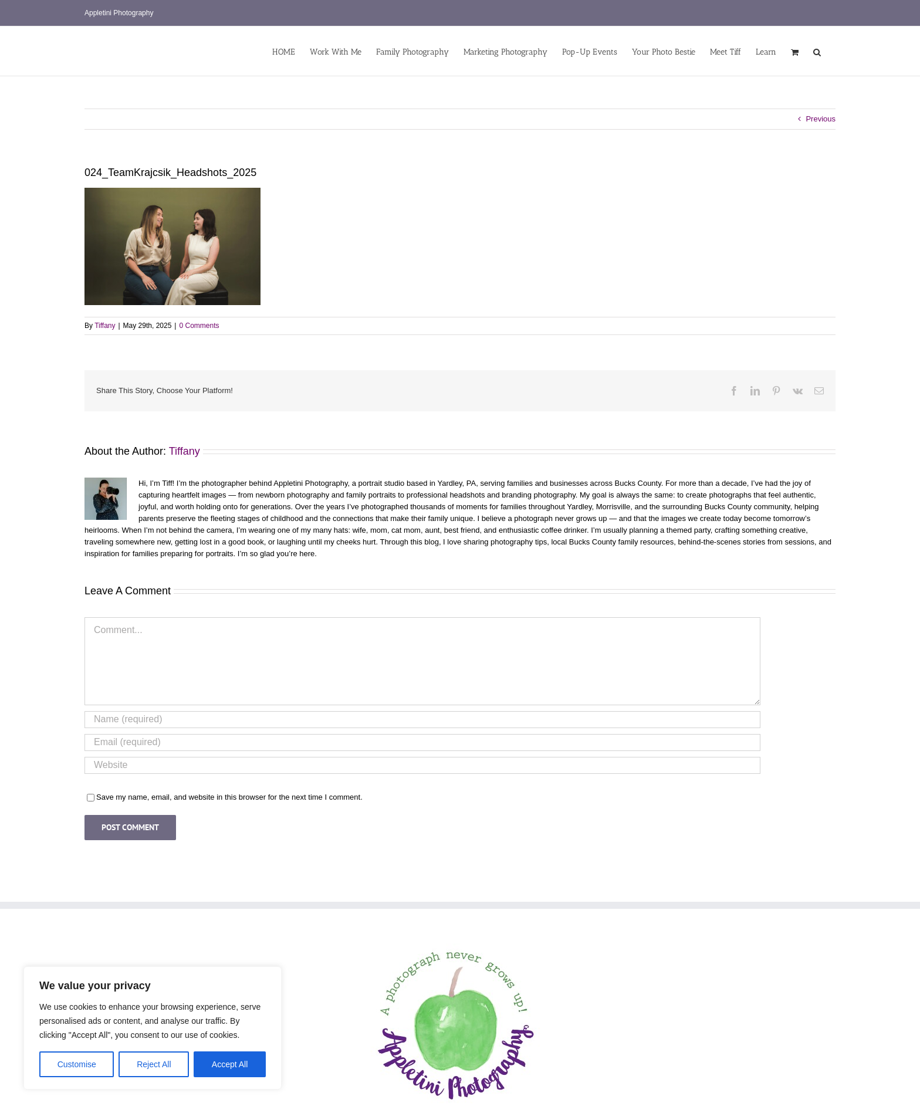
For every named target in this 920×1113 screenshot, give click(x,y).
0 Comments (199, 326)
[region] (152, 1028)
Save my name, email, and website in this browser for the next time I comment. (229, 797)
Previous (821, 118)
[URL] (422, 765)
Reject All (154, 1064)
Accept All (230, 1064)
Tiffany (104, 326)
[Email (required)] (422, 742)
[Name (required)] (422, 719)
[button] (817, 51)
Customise (77, 1064)
